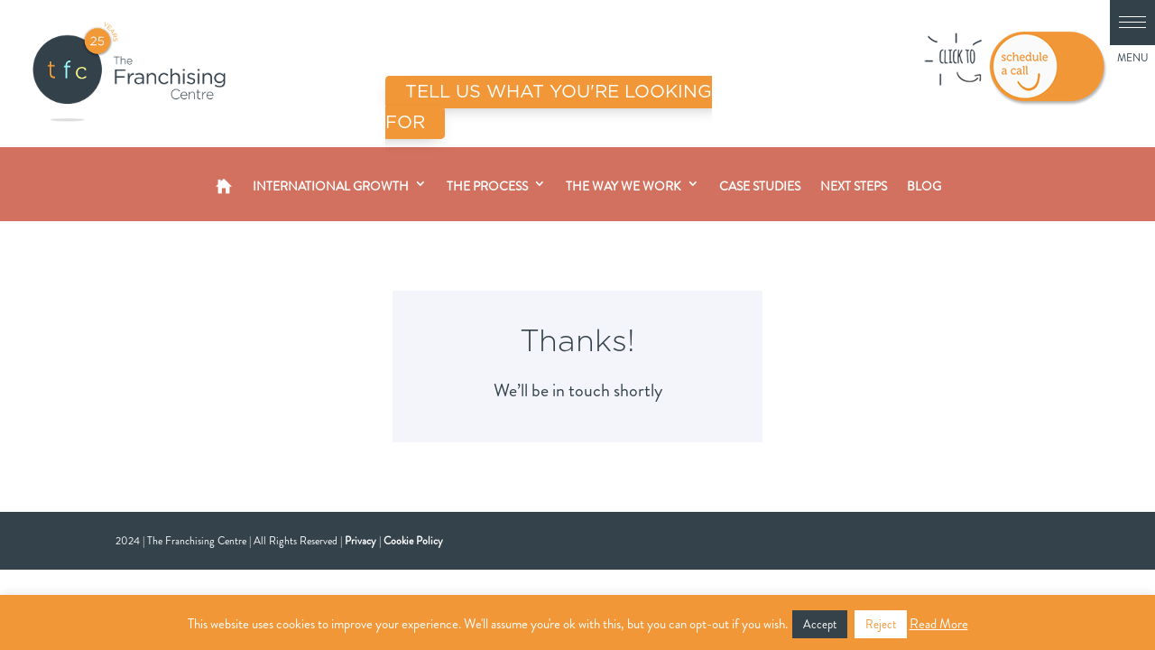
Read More (939, 624)
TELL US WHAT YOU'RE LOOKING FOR (548, 107)
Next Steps (853, 186)
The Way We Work (623, 186)
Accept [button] (819, 624)
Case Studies (759, 186)
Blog (924, 186)
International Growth (331, 186)
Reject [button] (880, 624)
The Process (487, 186)
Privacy (360, 541)
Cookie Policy (413, 541)
